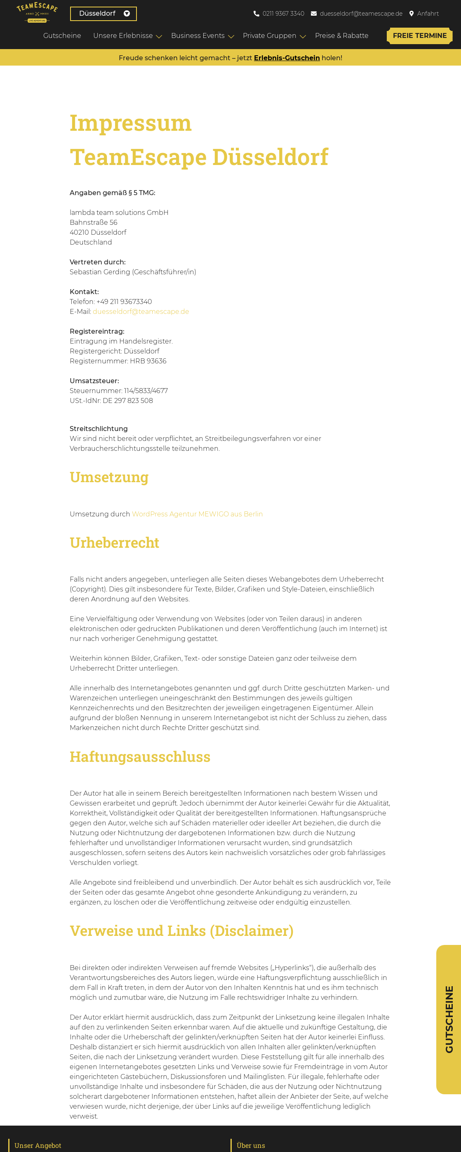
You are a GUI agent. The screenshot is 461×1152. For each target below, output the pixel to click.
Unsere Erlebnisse (123, 36)
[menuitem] (452, 13)
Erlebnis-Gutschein (287, 58)
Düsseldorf (104, 13)
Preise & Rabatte (342, 36)
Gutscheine (62, 36)
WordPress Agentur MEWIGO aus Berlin (197, 514)
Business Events (198, 36)
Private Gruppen (269, 36)
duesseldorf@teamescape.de (361, 13)
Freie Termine (420, 36)
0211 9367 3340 (283, 13)
